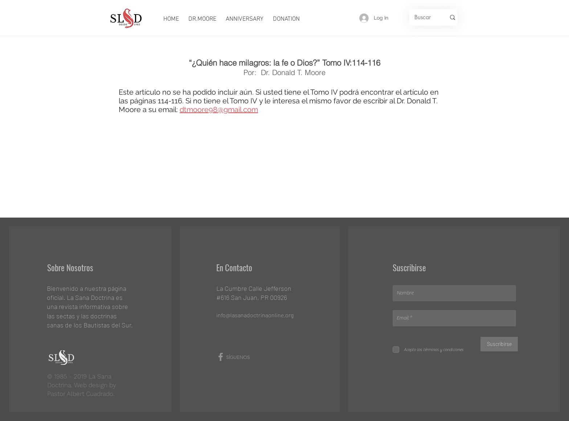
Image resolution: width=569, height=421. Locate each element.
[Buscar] (422, 17)
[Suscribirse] (499, 344)
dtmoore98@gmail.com (219, 109)
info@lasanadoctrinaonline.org (255, 314)
